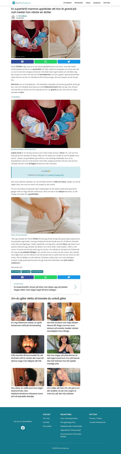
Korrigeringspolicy (68, 422)
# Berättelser (37, 271)
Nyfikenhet (78, 3)
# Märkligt (16, 271)
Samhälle (97, 3)
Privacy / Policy (95, 418)
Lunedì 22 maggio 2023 (56, 175)
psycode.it (47, 426)
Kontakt (46, 422)
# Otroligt (26, 271)
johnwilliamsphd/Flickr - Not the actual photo (23, 149)
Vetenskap (67, 3)
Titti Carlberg (22, 16)
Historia (106, 3)
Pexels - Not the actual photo (19, 235)
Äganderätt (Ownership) (71, 430)
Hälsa (88, 3)
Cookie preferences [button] (97, 422)
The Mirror (16, 97)
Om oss (46, 418)
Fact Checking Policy (69, 418)
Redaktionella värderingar (71, 426)
